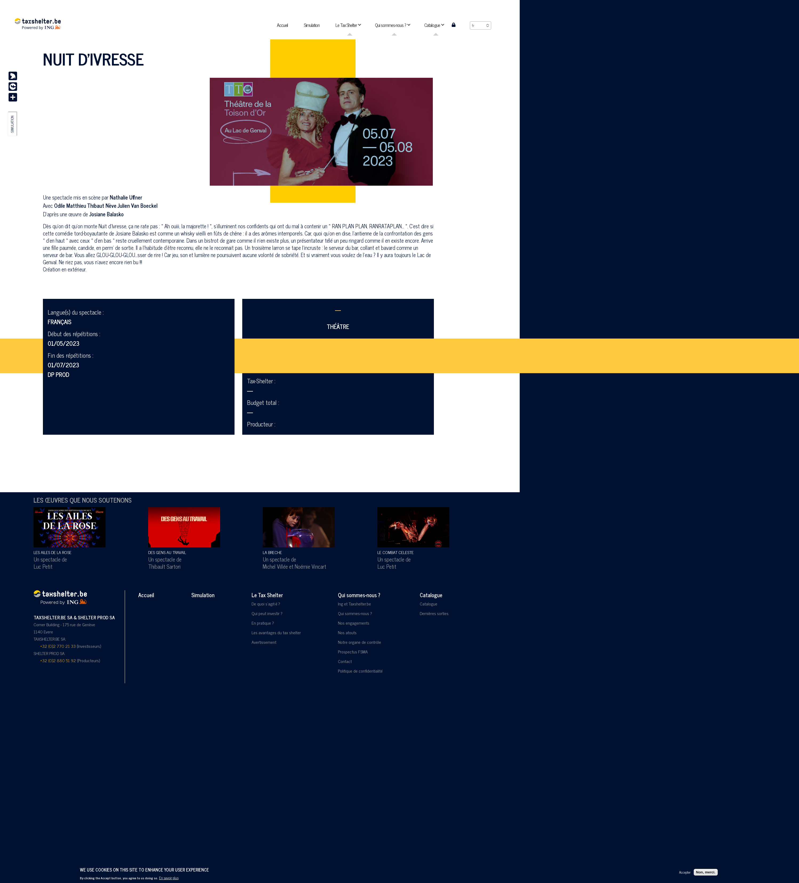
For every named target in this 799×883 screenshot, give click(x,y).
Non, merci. (706, 872)
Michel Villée (275, 566)
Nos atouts (347, 632)
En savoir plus (169, 878)
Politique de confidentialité (360, 670)
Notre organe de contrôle (359, 641)
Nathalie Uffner (126, 197)
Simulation (12, 124)
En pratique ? (263, 622)
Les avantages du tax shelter (276, 632)
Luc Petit (43, 566)
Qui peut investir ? (267, 613)
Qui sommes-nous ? (359, 595)
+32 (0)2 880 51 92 (58, 660)
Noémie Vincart (310, 566)
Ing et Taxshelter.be (354, 603)
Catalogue (431, 595)
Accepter (685, 872)
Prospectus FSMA (353, 651)
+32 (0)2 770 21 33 (58, 645)
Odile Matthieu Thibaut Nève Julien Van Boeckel (106, 205)
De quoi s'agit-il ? (266, 603)
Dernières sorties (434, 613)
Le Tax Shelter (267, 595)
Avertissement (264, 641)
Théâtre (338, 326)
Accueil (146, 595)
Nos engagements (353, 622)
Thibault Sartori (164, 566)
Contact (345, 661)
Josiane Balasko (106, 214)
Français (59, 322)
